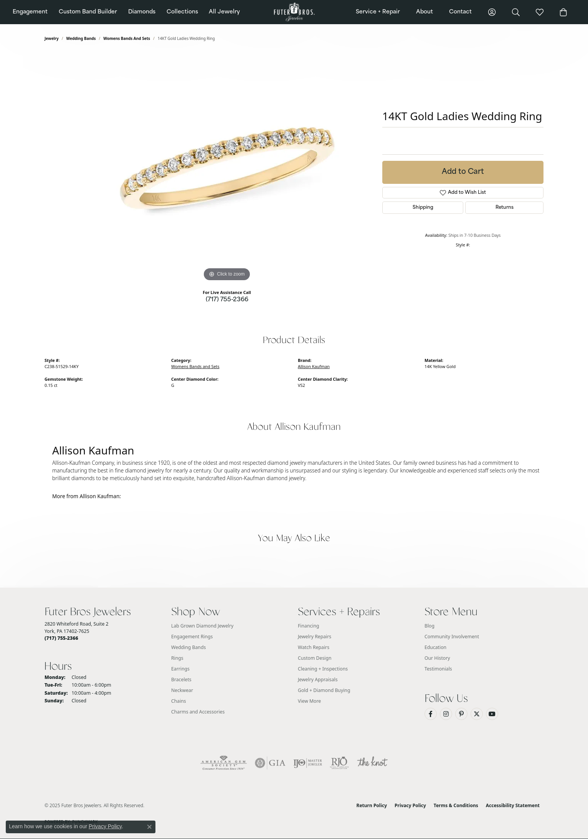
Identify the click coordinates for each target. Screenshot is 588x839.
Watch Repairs (313, 647)
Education (435, 647)
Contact (460, 12)
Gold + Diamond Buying (324, 690)
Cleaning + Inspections (323, 669)
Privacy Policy (410, 805)
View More (309, 701)
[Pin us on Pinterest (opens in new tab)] (461, 714)
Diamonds (141, 12)
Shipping (423, 207)
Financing (308, 626)
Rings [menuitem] (177, 658)
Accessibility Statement (513, 805)
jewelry (52, 38)
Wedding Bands (81, 38)
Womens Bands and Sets (126, 38)
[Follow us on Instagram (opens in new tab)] (446, 714)
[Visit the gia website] (270, 763)
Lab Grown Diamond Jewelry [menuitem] (202, 626)
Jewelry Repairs (314, 636)
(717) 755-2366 (227, 300)
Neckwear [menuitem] (182, 690)
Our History (437, 658)
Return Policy (372, 805)
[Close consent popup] (149, 826)
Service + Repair (378, 12)
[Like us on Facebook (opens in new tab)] (430, 714)
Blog (429, 626)
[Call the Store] (61, 638)
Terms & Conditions (456, 805)
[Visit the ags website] (223, 763)
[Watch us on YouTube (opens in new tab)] (492, 714)
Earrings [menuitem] (180, 669)
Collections (182, 12)
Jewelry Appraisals (318, 679)
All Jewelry (224, 12)
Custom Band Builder (88, 12)
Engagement (30, 12)
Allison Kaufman (314, 366)
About (424, 12)
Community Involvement (451, 636)
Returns (505, 207)
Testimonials (438, 669)
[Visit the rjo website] (339, 763)
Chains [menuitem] (178, 701)
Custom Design (315, 658)
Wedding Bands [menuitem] (188, 647)
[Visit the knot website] (372, 763)
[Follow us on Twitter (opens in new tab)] (477, 714)
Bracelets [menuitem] (181, 679)
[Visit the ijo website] (307, 763)
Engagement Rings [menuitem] (192, 636)
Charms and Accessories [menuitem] (198, 712)
